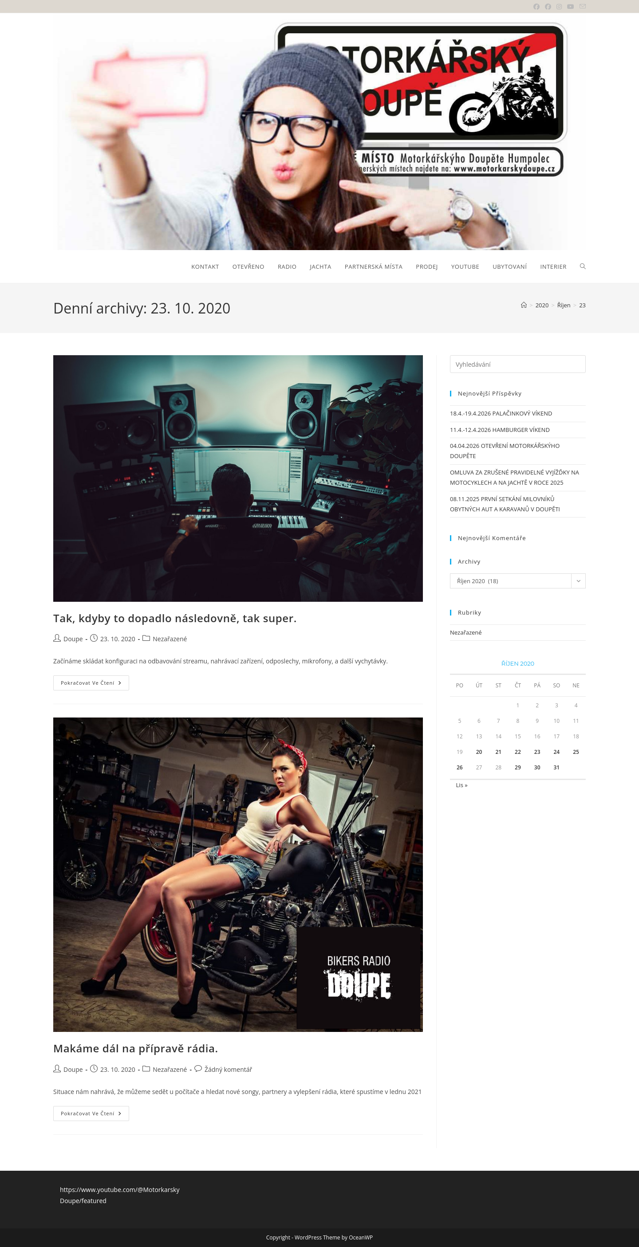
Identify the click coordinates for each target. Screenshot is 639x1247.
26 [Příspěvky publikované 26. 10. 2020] (460, 767)
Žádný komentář (228, 1069)
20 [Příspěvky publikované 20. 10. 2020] (479, 752)
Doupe (73, 639)
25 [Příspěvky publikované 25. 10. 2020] (576, 752)
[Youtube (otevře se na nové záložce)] (570, 6)
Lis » (462, 785)
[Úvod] (524, 305)
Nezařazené (170, 639)
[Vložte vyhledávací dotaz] (518, 364)
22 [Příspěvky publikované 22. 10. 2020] (518, 752)
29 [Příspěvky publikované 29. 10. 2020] (518, 767)
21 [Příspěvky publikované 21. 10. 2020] (498, 752)
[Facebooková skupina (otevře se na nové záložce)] (548, 6)
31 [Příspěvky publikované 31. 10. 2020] (557, 767)
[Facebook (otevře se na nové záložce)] (536, 6)
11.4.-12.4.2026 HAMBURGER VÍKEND (500, 430)
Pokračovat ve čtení (95, 684)
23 (582, 305)
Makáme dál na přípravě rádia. (135, 1048)
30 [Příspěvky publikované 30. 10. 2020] (537, 767)
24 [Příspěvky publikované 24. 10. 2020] (557, 752)
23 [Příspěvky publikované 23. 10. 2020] (537, 752)
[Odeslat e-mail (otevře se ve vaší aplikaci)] (581, 6)
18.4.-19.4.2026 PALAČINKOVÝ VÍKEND (501, 413)
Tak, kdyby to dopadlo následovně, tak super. (175, 618)
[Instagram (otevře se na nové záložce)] (559, 6)
